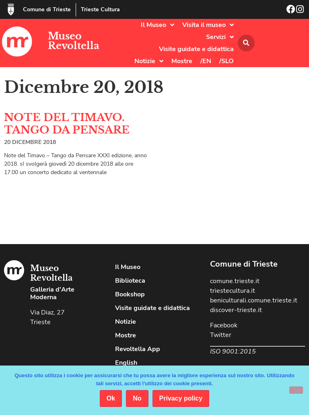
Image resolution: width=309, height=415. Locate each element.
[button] (246, 43)
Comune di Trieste (47, 9)
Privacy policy (181, 398)
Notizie (148, 61)
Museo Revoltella (73, 40)
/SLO (226, 61)
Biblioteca (130, 280)
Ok (111, 398)
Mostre (181, 61)
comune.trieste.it (235, 281)
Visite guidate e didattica (196, 49)
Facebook (223, 325)
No (137, 398)
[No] (296, 390)
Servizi (220, 37)
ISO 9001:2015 (233, 351)
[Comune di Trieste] (11, 9)
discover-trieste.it (236, 310)
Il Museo (157, 25)
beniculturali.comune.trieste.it (253, 300)
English (126, 362)
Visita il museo (208, 25)
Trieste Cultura (100, 9)
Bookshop (130, 294)
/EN (205, 61)
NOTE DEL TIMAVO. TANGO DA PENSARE (67, 123)
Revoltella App (137, 349)
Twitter (220, 335)
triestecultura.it (232, 290)
